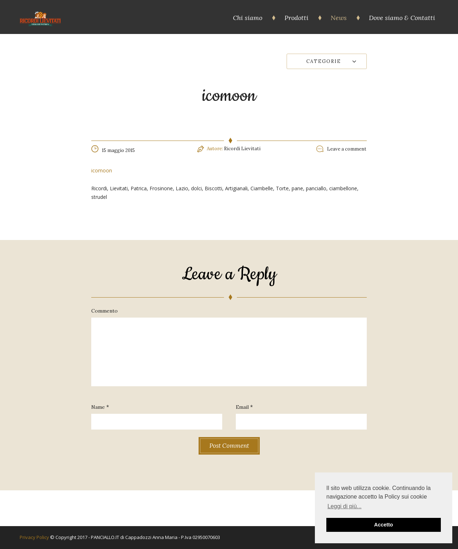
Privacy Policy (35, 537)
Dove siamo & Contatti (402, 18)
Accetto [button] (383, 525)
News (339, 18)
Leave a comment (346, 149)
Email (242, 407)
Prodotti (296, 18)
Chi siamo (247, 18)
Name (98, 407)
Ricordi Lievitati (242, 149)
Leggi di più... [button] (344, 506)
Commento (104, 311)
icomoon (101, 170)
